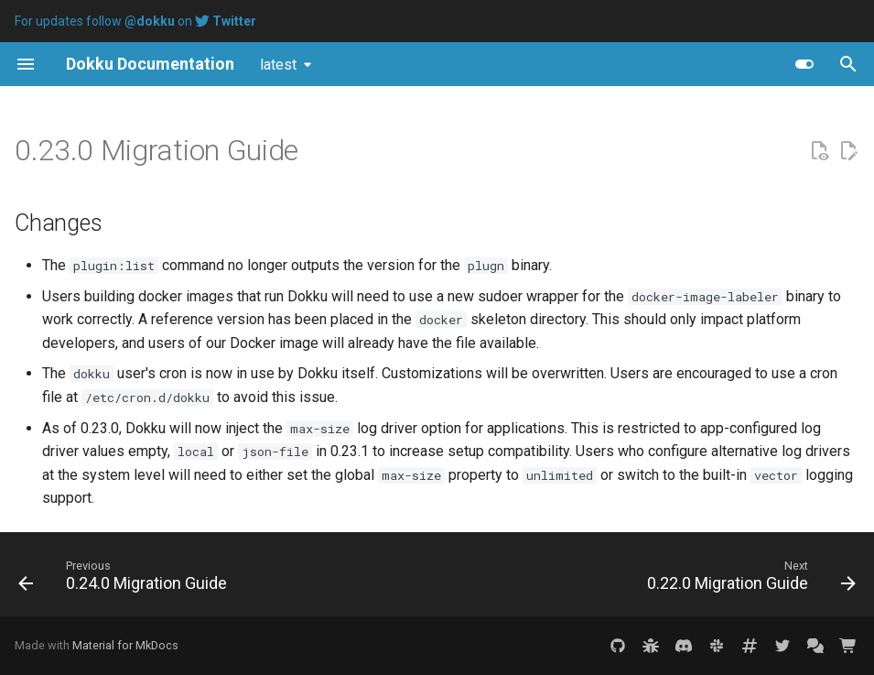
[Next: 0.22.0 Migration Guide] (747, 579)
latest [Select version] (278, 64)
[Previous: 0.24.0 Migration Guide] (126, 579)
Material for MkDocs (125, 645)
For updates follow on (135, 21)
